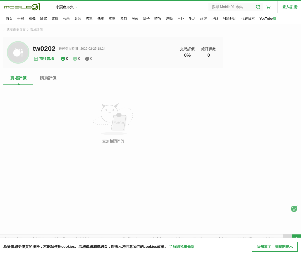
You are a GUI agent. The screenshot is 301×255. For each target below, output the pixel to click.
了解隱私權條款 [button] (181, 246)
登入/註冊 (290, 7)
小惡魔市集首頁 (14, 29)
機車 (100, 18)
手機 (20, 18)
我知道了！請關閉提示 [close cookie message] (275, 246)
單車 (112, 18)
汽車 (89, 18)
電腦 (55, 18)
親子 (146, 18)
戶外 (180, 18)
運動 (169, 18)
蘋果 (66, 18)
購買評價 (48, 78)
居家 (134, 18)
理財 (215, 18)
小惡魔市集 (65, 7)
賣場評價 (36, 29)
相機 (32, 18)
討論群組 (229, 18)
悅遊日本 (248, 18)
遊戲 (123, 18)
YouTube (268, 18)
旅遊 (203, 18)
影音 (77, 18)
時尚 (157, 18)
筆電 (43, 18)
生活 (192, 18)
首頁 (9, 18)
